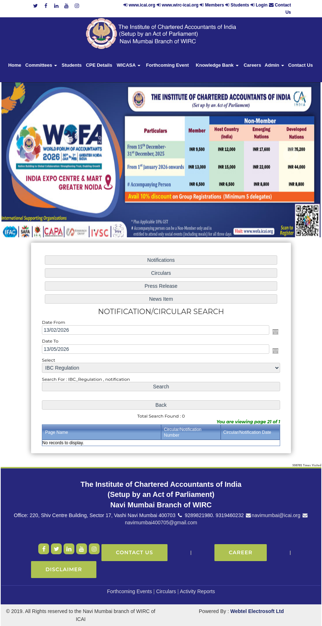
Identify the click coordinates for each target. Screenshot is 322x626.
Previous (28, 155)
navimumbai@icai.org (272, 515)
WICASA (128, 65)
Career (241, 552)
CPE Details (99, 65)
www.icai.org (142, 5)
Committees (41, 65)
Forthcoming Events (129, 591)
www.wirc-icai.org (181, 5)
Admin (274, 65)
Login (261, 5)
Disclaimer (63, 569)
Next (290, 155)
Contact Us (300, 65)
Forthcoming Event (167, 65)
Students (240, 5)
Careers (252, 65)
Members (214, 5)
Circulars (166, 591)
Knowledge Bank (217, 65)
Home (14, 65)
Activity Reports (197, 591)
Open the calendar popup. (273, 332)
